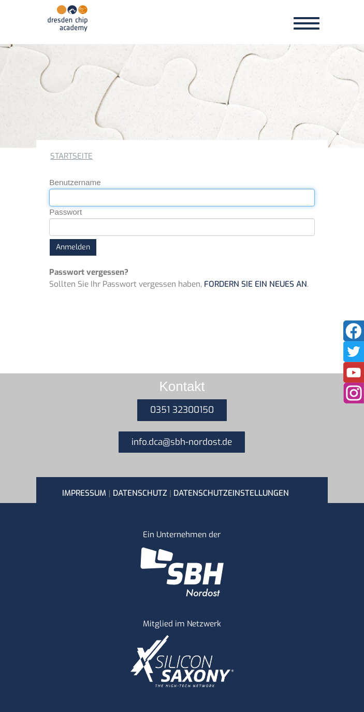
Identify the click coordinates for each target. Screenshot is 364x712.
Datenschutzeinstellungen (231, 493)
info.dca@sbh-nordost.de (182, 442)
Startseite (71, 156)
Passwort (65, 211)
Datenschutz (140, 493)
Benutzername (75, 182)
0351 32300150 (182, 410)
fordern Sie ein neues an (255, 284)
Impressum (84, 493)
